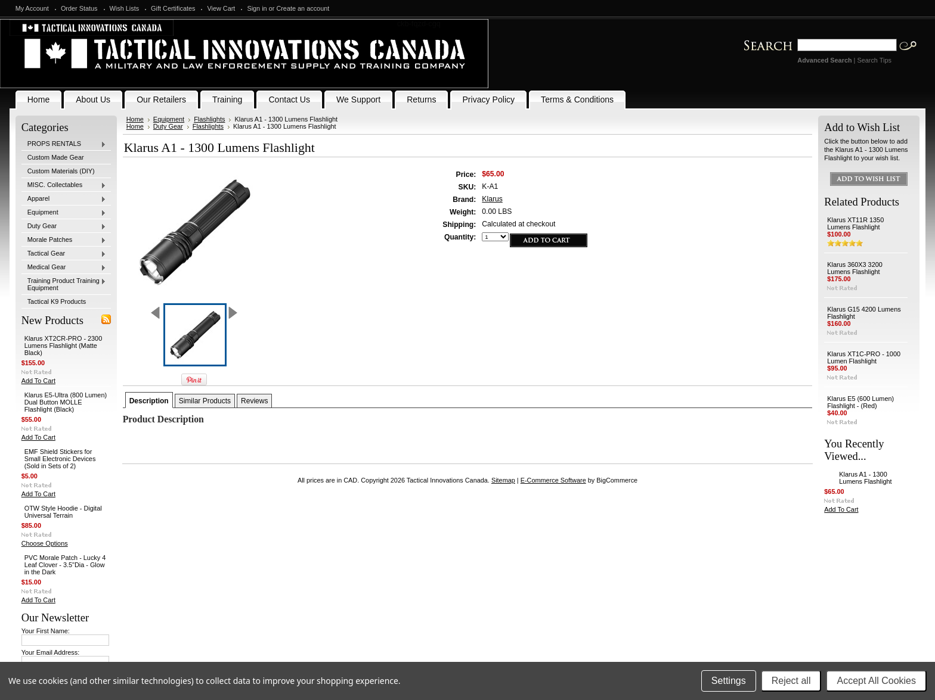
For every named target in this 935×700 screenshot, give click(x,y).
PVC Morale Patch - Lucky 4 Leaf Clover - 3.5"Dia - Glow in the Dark (65, 564)
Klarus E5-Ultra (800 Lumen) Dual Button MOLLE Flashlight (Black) (65, 402)
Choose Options (44, 543)
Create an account (302, 8)
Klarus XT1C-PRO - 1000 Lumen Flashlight (863, 357)
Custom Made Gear (55, 157)
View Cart (221, 8)
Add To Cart (38, 380)
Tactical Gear (63, 254)
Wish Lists (125, 8)
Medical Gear (63, 267)
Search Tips (874, 60)
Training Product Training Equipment (63, 284)
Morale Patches (63, 240)
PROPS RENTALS (63, 144)
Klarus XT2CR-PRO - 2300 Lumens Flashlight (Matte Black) (63, 345)
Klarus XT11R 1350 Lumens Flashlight (855, 223)
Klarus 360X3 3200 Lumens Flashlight (855, 268)
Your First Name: (45, 630)
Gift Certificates (173, 8)
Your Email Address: (50, 652)
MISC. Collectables (63, 185)
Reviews (254, 401)
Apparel (63, 199)
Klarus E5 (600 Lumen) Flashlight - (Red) (860, 402)
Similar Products (205, 401)
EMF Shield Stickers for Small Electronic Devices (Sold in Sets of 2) (60, 458)
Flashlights (209, 119)
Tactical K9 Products (56, 301)
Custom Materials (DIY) (61, 171)
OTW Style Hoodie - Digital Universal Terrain (63, 512)
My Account (32, 8)
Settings (728, 681)
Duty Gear (63, 226)
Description (149, 401)
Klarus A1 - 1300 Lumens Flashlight (865, 478)
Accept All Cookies (876, 681)
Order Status (79, 8)
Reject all (791, 681)
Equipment (63, 213)
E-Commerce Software (553, 480)
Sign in (257, 8)
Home (135, 119)
